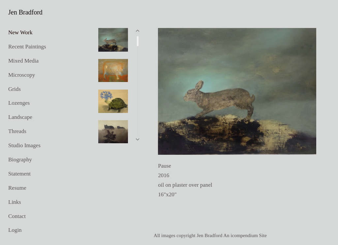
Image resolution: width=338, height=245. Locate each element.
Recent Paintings (27, 46)
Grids (14, 89)
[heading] (24, 12)
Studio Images (24, 145)
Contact (17, 216)
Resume (17, 188)
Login (15, 230)
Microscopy (21, 75)
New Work (20, 32)
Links (14, 202)
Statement (19, 174)
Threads (17, 131)
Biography (20, 159)
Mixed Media (23, 61)
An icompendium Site (245, 235)
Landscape (20, 117)
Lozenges (19, 103)
